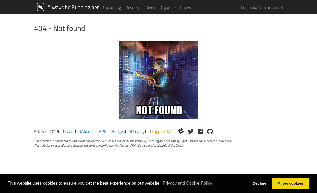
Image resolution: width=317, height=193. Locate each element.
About (86, 131)
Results (132, 7)
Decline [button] (259, 183)
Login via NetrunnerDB (262, 7)
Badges (118, 131)
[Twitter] (191, 131)
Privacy (138, 131)
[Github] (210, 131)
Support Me (161, 131)
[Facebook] (200, 131)
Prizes (185, 7)
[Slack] (181, 131)
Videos (149, 7)
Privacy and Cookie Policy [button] (187, 183)
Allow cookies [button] (290, 183)
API (102, 131)
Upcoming (112, 7)
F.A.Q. (69, 131)
